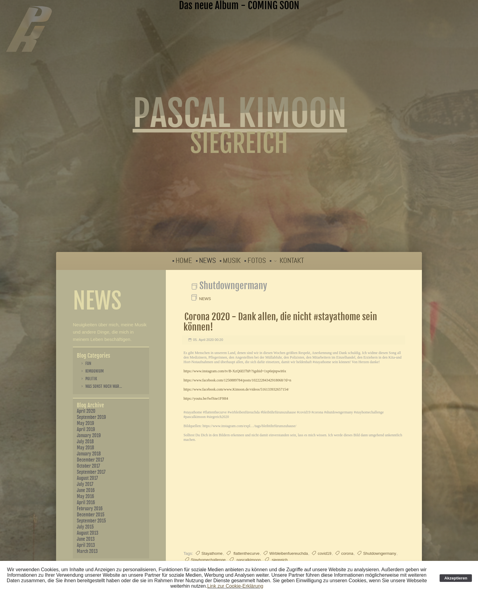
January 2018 (89, 454)
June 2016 (86, 490)
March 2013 (87, 551)
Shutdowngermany (379, 553)
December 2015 (91, 515)
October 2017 (88, 466)
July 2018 (85, 441)
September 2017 (91, 472)
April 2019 (86, 429)
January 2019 (89, 435)
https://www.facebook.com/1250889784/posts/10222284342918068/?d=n (237, 380)
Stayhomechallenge (208, 560)
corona (347, 553)
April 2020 (86, 411)
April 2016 (86, 502)
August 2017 (87, 478)
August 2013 (87, 533)
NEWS (207, 260)
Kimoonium (94, 371)
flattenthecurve (245, 553)
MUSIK (232, 260)
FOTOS (257, 260)
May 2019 (85, 423)
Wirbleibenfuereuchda (288, 553)
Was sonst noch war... (103, 386)
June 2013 (86, 539)
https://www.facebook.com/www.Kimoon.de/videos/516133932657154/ (236, 389)
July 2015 (85, 527)
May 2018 (85, 448)
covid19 (324, 553)
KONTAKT (292, 260)
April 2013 (86, 545)
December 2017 (90, 460)
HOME (184, 260)
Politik (91, 378)
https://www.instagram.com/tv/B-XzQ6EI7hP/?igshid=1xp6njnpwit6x (235, 371)
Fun (88, 363)
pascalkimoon (248, 560)
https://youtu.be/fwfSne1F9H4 (206, 398)
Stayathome (212, 553)
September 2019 (91, 417)
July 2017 (85, 484)
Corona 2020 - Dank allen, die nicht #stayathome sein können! (280, 322)
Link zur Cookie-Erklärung (235, 586)
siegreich (279, 560)
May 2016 (85, 496)
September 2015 (91, 521)
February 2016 (90, 509)
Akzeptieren (455, 578)
